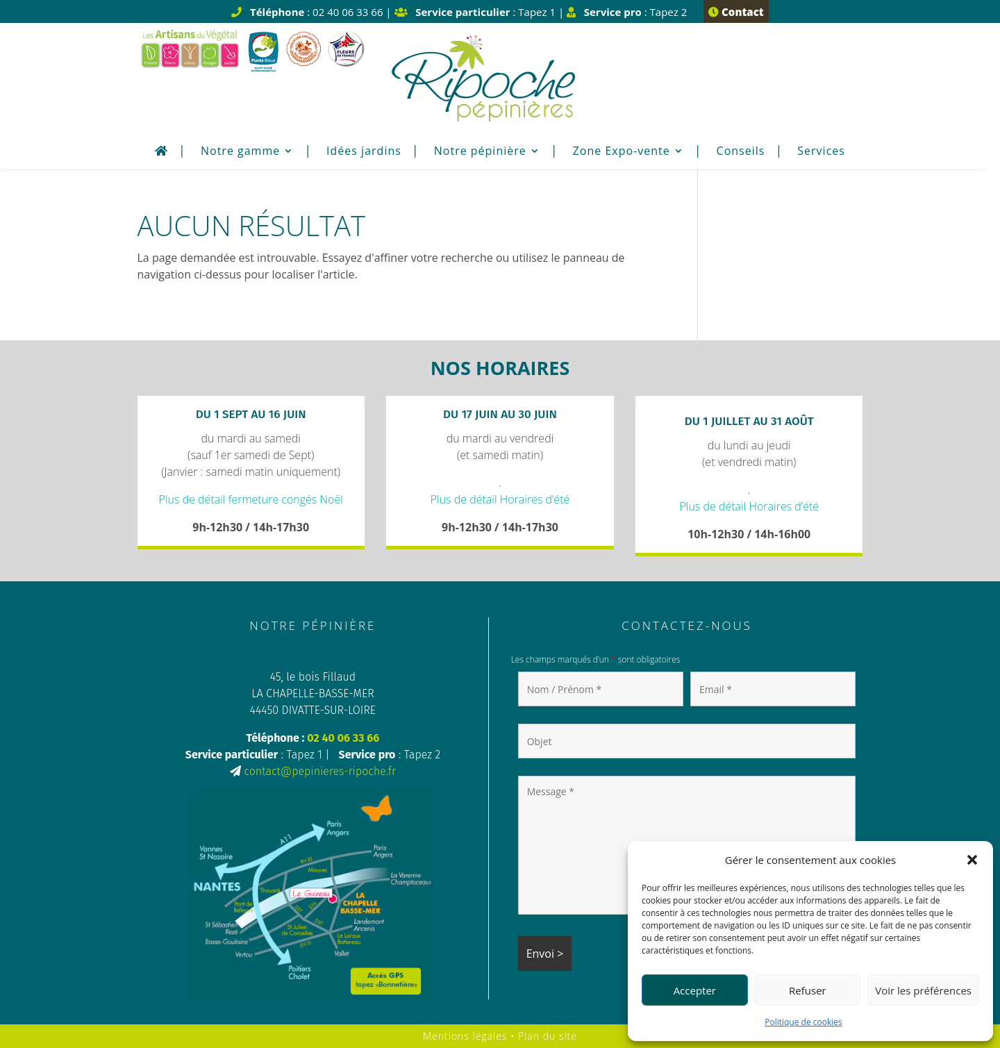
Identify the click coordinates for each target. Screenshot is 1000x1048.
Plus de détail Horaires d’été (500, 499)
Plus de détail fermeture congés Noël (251, 499)
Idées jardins (363, 152)
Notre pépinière (480, 152)
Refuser (807, 990)
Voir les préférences (923, 990)
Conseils (741, 152)
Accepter (695, 990)
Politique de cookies (803, 1022)
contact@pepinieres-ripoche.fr (319, 771)
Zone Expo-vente (621, 152)
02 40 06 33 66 (343, 738)
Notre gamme (240, 152)
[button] (972, 860)
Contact (735, 12)
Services (821, 152)
